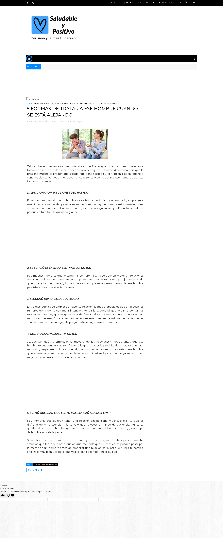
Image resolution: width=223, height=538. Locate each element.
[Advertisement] (143, 30)
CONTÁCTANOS (185, 2)
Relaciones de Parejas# (47, 464)
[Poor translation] (10, 495)
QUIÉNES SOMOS (130, 2)
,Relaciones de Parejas (73, 121)
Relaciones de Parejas (47, 103)
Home (32, 103)
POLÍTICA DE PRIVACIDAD (158, 2)
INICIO (113, 2)
